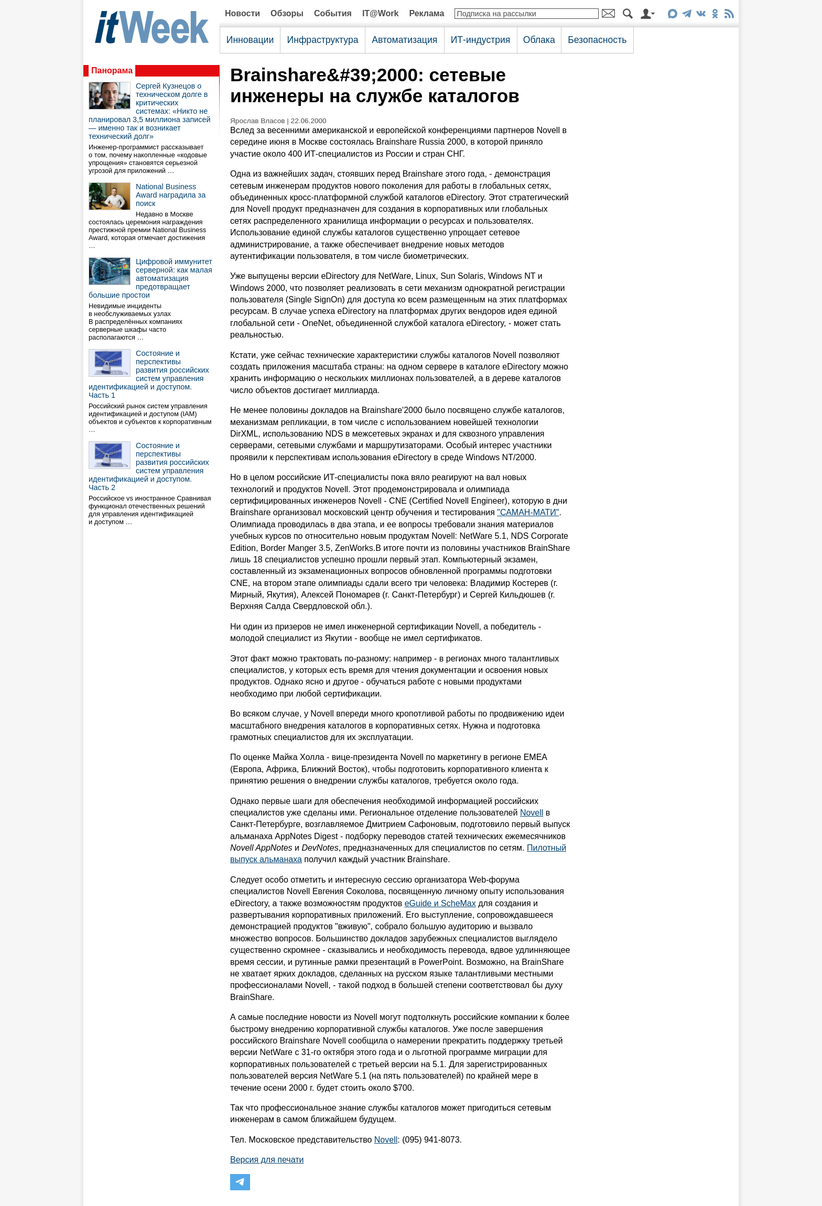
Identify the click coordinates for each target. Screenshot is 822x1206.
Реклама (426, 13)
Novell (531, 812)
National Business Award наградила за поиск (171, 195)
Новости (242, 13)
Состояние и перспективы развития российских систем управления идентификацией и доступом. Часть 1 (149, 374)
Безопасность (597, 40)
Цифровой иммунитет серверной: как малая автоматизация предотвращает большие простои (150, 278)
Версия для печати (267, 1159)
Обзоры (287, 13)
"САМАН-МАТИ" (528, 512)
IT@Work (380, 13)
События (333, 13)
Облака (539, 40)
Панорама (112, 70)
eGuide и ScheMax (440, 903)
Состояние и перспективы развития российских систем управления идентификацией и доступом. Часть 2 (149, 466)
